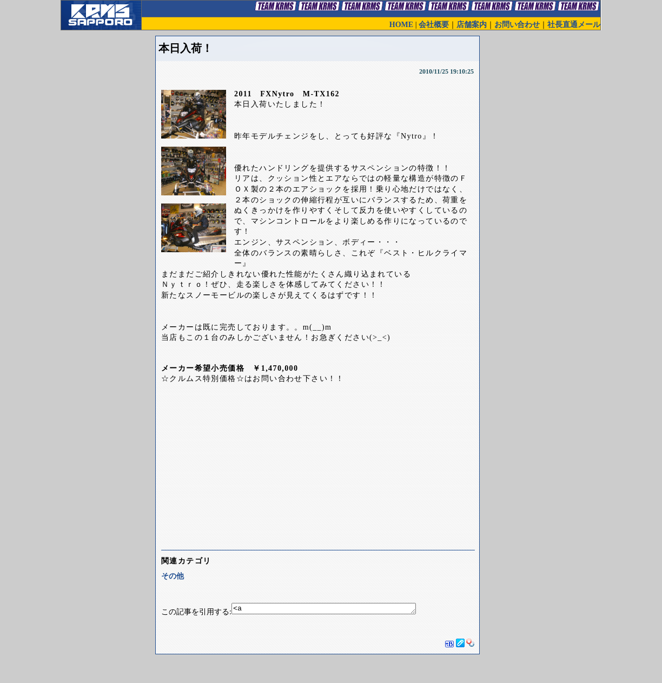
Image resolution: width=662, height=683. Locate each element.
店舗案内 (471, 25)
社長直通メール (573, 25)
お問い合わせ (517, 25)
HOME (401, 25)
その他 (172, 576)
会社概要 (434, 25)
